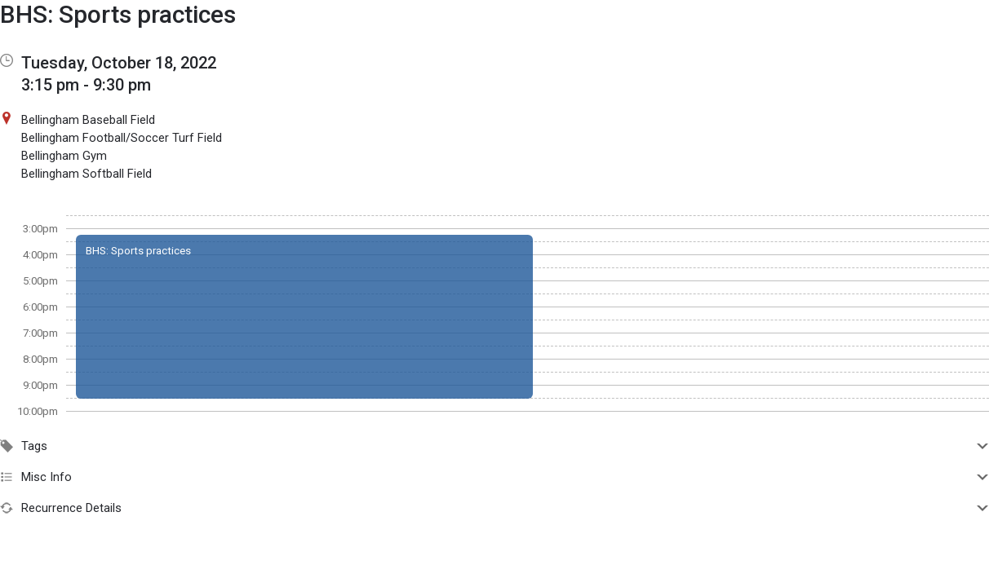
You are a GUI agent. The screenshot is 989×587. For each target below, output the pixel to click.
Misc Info (494, 477)
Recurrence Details (494, 508)
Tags (494, 446)
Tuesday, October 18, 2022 (118, 63)
